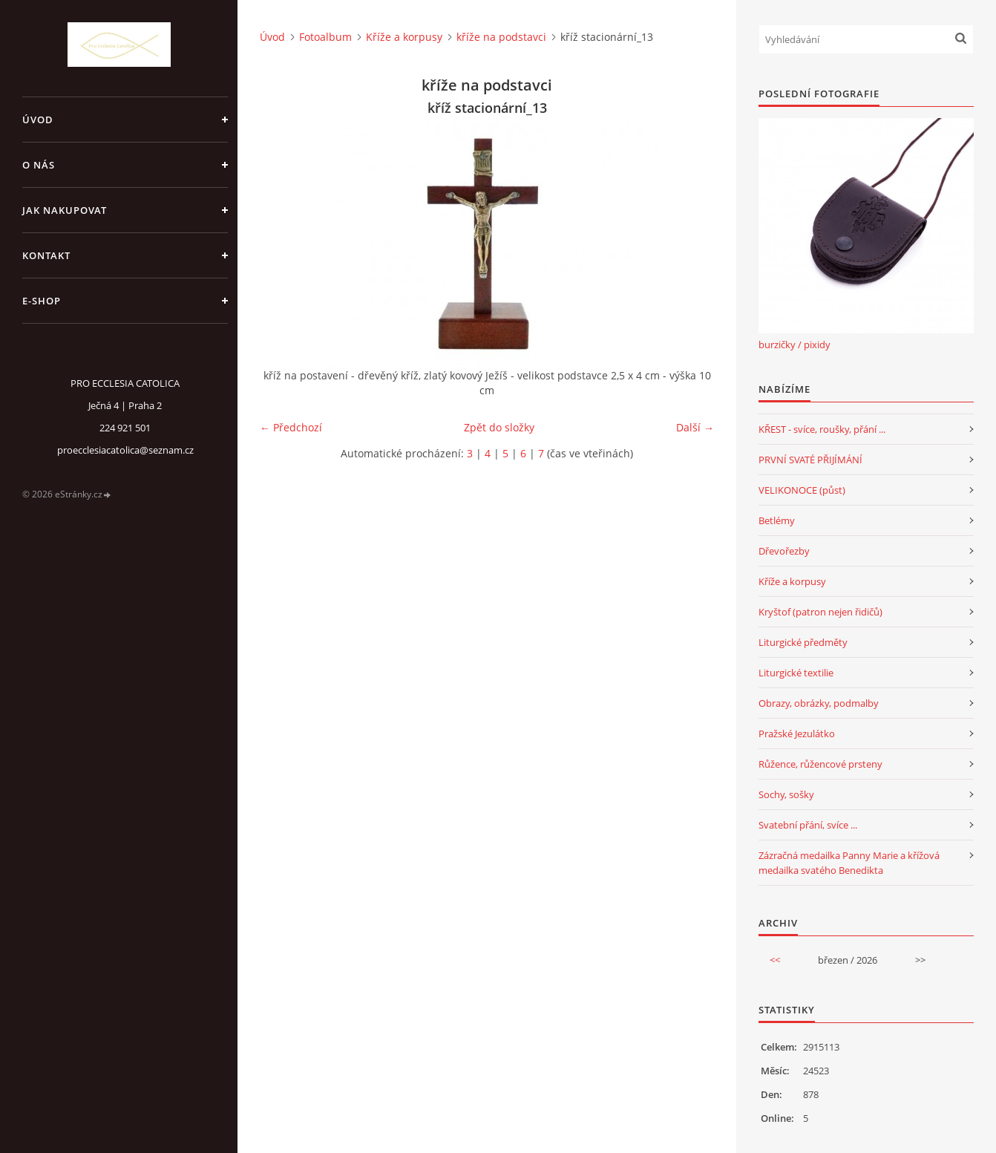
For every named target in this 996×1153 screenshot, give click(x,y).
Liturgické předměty (803, 642)
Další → (695, 427)
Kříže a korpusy (404, 37)
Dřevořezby (784, 551)
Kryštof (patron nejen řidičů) (820, 611)
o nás (38, 165)
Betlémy (777, 520)
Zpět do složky (499, 427)
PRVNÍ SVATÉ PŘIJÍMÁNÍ (810, 459)
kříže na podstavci (501, 37)
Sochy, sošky (786, 794)
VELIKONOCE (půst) (802, 490)
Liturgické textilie (796, 672)
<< (775, 960)
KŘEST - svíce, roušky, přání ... (822, 429)
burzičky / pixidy (794, 344)
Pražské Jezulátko (797, 733)
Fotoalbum (325, 37)
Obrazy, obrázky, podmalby (819, 703)
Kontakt (46, 255)
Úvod (37, 119)
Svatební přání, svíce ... (808, 825)
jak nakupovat (64, 210)
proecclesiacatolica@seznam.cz (125, 450)
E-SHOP (41, 300)
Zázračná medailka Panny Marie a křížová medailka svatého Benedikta (849, 863)
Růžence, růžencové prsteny (820, 764)
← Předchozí (291, 427)
